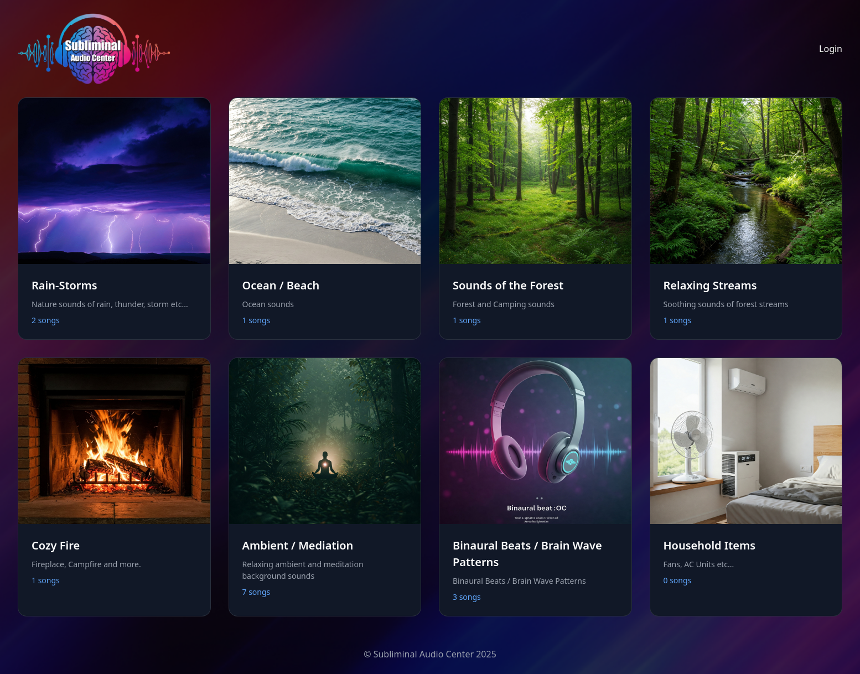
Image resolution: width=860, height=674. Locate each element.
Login (830, 49)
